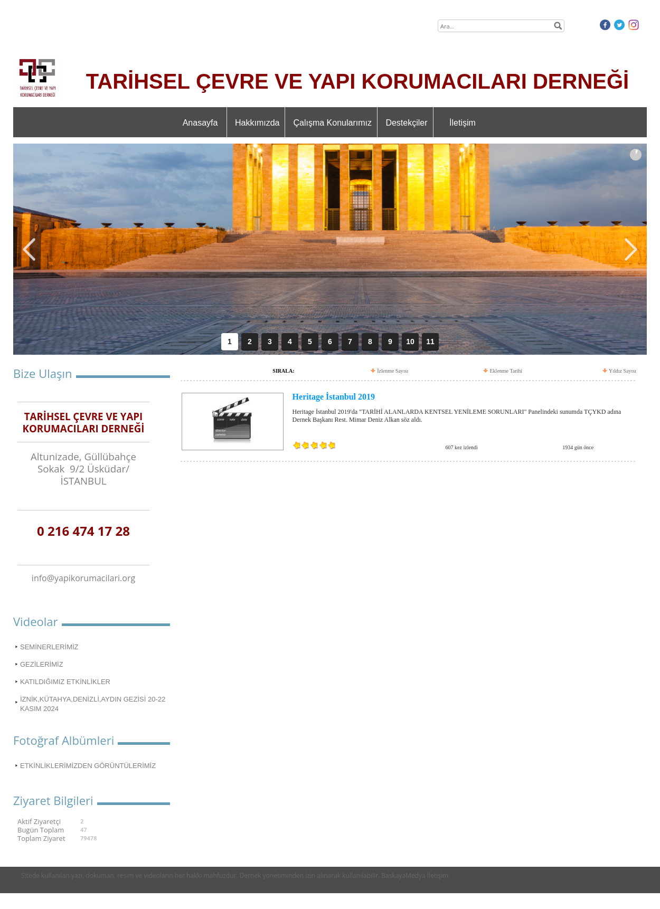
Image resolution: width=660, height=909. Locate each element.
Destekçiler (406, 122)
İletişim (462, 122)
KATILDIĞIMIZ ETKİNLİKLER (65, 682)
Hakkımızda (257, 122)
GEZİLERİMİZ (41, 664)
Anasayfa (200, 122)
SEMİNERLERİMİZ (49, 647)
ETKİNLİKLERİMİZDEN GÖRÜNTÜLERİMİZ (88, 766)
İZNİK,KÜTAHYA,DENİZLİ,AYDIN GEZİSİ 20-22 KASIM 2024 (92, 704)
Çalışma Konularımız (332, 122)
